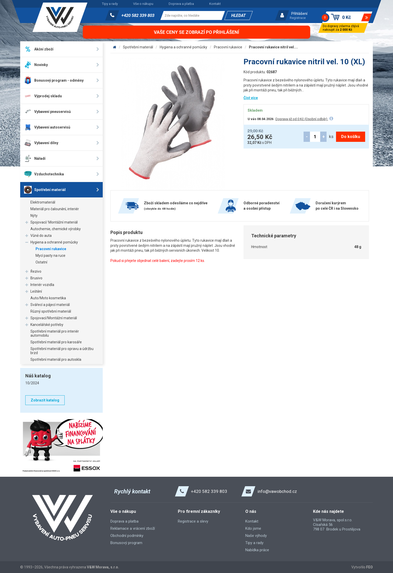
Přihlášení (299, 13)
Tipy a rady (110, 4)
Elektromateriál (42, 202)
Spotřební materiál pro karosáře (56, 342)
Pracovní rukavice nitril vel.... (273, 47)
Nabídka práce (257, 550)
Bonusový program (126, 542)
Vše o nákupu (143, 4)
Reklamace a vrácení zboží (132, 528)
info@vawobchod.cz (277, 491)
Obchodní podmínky (126, 535)
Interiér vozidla (42, 285)
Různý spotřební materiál (50, 311)
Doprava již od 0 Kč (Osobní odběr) (301, 119)
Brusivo (36, 278)
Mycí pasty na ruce (50, 255)
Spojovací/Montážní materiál (53, 318)
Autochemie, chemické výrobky (55, 229)
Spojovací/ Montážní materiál (54, 222)
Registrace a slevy (193, 521)
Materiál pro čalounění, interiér (54, 209)
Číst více (251, 98)
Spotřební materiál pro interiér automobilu (54, 333)
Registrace (298, 18)
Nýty (34, 216)
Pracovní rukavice (51, 249)
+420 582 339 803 (137, 15)
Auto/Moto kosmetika (48, 298)
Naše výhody (256, 535)
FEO (369, 567)
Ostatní (41, 262)
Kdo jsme (253, 528)
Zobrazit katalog (45, 400)
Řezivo (35, 271)
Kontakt (215, 4)
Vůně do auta (41, 236)
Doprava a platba (181, 4)
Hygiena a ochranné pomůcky (54, 242)
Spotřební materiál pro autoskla (55, 359)
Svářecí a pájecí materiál (50, 305)
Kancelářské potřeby (46, 325)
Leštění (36, 291)
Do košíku (350, 136)
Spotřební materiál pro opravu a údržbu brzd (62, 351)
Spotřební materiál (138, 47)
